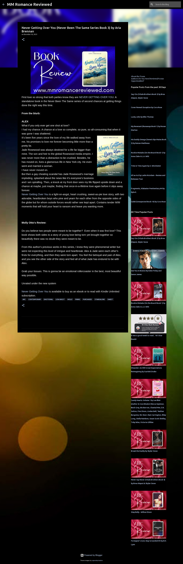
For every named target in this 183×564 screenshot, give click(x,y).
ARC (24, 299)
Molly (70, 299)
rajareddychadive (97, 560)
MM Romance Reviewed (29, 4)
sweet (110, 299)
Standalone (100, 299)
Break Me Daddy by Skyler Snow (144, 451)
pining (77, 299)
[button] (23, 39)
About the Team (138, 76)
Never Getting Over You (35, 194)
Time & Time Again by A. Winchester (146, 166)
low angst (60, 299)
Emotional (48, 299)
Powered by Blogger (91, 555)
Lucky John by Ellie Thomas (142, 117)
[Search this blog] (167, 4)
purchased (87, 299)
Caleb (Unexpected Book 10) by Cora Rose (148, 202)
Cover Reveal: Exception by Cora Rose (146, 107)
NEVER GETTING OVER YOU (96, 97)
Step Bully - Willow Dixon (141, 512)
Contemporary (34, 299)
